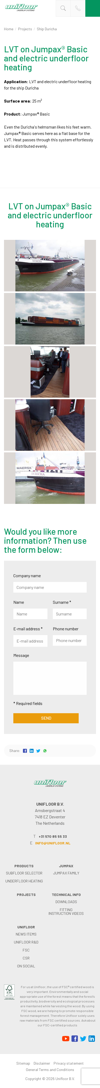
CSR (26, 958)
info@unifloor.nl (52, 843)
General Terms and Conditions (50, 1069)
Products (24, 866)
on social (26, 966)
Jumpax (66, 866)
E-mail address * (28, 628)
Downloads (66, 901)
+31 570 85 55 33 (53, 836)
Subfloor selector (24, 873)
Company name (27, 575)
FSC (26, 950)
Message (21, 655)
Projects (25, 29)
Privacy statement (69, 1063)
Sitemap (23, 1063)
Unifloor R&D (26, 942)
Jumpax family (66, 873)
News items (26, 934)
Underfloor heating (24, 881)
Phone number (65, 628)
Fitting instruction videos (66, 911)
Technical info (66, 894)
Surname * (62, 602)
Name (18, 602)
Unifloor (26, 927)
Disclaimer (42, 1063)
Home (8, 29)
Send (46, 717)
